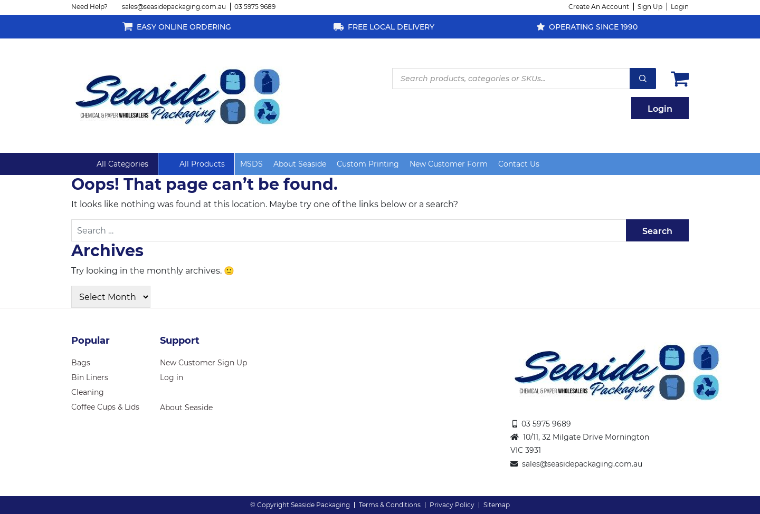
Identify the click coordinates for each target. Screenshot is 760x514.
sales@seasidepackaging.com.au (174, 7)
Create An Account (598, 7)
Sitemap (496, 505)
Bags (80, 362)
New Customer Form (449, 164)
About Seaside (299, 164)
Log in (171, 377)
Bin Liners (89, 377)
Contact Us (518, 164)
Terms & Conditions (390, 505)
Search (643, 78)
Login (680, 7)
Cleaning (87, 392)
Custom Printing (368, 164)
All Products (202, 164)
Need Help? (89, 7)
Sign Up (650, 7)
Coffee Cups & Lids (105, 407)
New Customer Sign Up (203, 362)
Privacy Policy (452, 505)
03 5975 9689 (255, 7)
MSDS (251, 164)
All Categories (122, 164)
